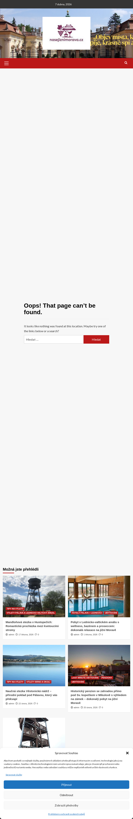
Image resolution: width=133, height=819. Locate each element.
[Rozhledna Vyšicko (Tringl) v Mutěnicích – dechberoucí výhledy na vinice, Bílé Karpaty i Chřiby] (34, 738)
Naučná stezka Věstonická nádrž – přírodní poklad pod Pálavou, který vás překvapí (31, 695)
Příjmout (66, 784)
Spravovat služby (14, 774)
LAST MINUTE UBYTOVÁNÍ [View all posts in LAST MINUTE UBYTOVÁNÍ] (85, 678)
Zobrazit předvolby (66, 805)
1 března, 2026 (90, 634)
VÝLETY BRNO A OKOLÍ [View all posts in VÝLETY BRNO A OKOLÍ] (38, 682)
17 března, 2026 (26, 634)
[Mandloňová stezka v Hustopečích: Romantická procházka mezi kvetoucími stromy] (34, 596)
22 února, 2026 (25, 703)
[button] (127, 753)
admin (11, 634)
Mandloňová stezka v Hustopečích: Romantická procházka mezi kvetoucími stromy (32, 626)
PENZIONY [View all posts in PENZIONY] (107, 678)
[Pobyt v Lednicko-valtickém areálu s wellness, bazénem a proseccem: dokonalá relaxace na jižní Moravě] (99, 596)
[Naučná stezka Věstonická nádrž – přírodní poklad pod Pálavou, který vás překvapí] (34, 665)
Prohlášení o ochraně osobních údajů (66, 814)
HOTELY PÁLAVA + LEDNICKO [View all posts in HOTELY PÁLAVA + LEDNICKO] (87, 613)
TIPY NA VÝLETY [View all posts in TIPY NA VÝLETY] (15, 609)
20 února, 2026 (91, 707)
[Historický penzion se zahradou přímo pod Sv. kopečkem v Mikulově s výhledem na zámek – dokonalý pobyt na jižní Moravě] (99, 665)
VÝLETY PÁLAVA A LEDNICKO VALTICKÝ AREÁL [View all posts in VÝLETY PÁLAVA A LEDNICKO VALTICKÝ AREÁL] (31, 613)
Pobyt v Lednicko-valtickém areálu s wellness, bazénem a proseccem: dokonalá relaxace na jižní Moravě (95, 626)
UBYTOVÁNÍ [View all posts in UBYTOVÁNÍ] (111, 613)
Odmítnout (66, 795)
